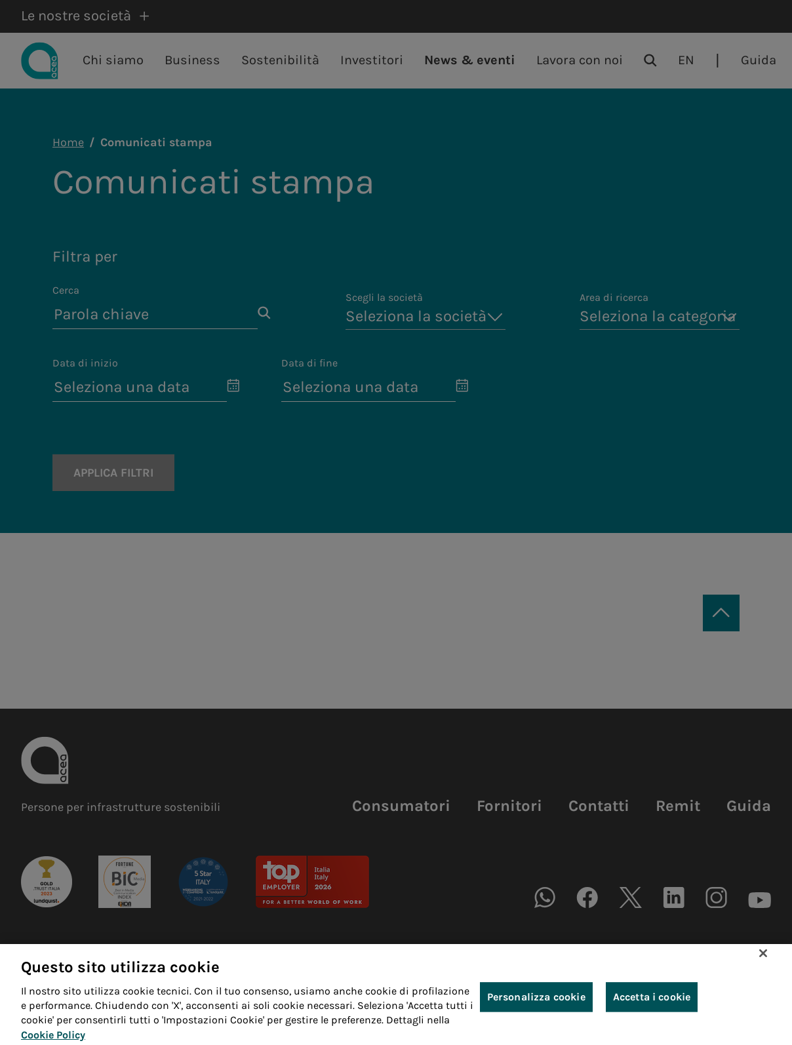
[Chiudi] (763, 963)
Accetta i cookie (652, 1006)
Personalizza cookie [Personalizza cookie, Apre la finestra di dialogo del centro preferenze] (536, 1006)
